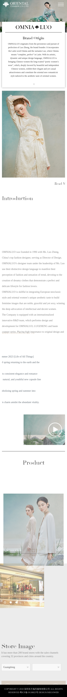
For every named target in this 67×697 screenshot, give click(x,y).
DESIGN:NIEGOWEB (49, 692)
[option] (33, 134)
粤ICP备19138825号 (29, 692)
